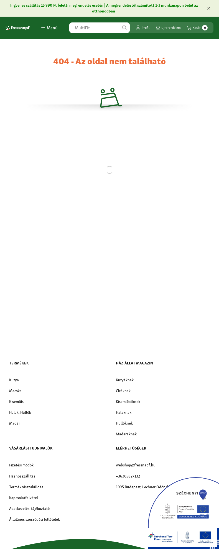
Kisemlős (16, 401)
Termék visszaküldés (26, 486)
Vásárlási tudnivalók (31, 448)
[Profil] (143, 27)
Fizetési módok (21, 465)
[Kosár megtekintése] (197, 27)
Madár (14, 423)
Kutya (14, 379)
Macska (15, 390)
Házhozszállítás (22, 476)
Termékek (19, 363)
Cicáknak (123, 390)
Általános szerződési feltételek (34, 519)
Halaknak (123, 412)
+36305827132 (128, 476)
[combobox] (99, 27)
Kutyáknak (125, 379)
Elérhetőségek (131, 448)
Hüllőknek (124, 423)
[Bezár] (208, 8)
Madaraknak (126, 433)
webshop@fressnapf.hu (136, 465)
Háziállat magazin (134, 363)
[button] (49, 27)
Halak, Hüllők (20, 412)
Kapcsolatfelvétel (23, 497)
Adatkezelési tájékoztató (29, 508)
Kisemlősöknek (128, 401)
